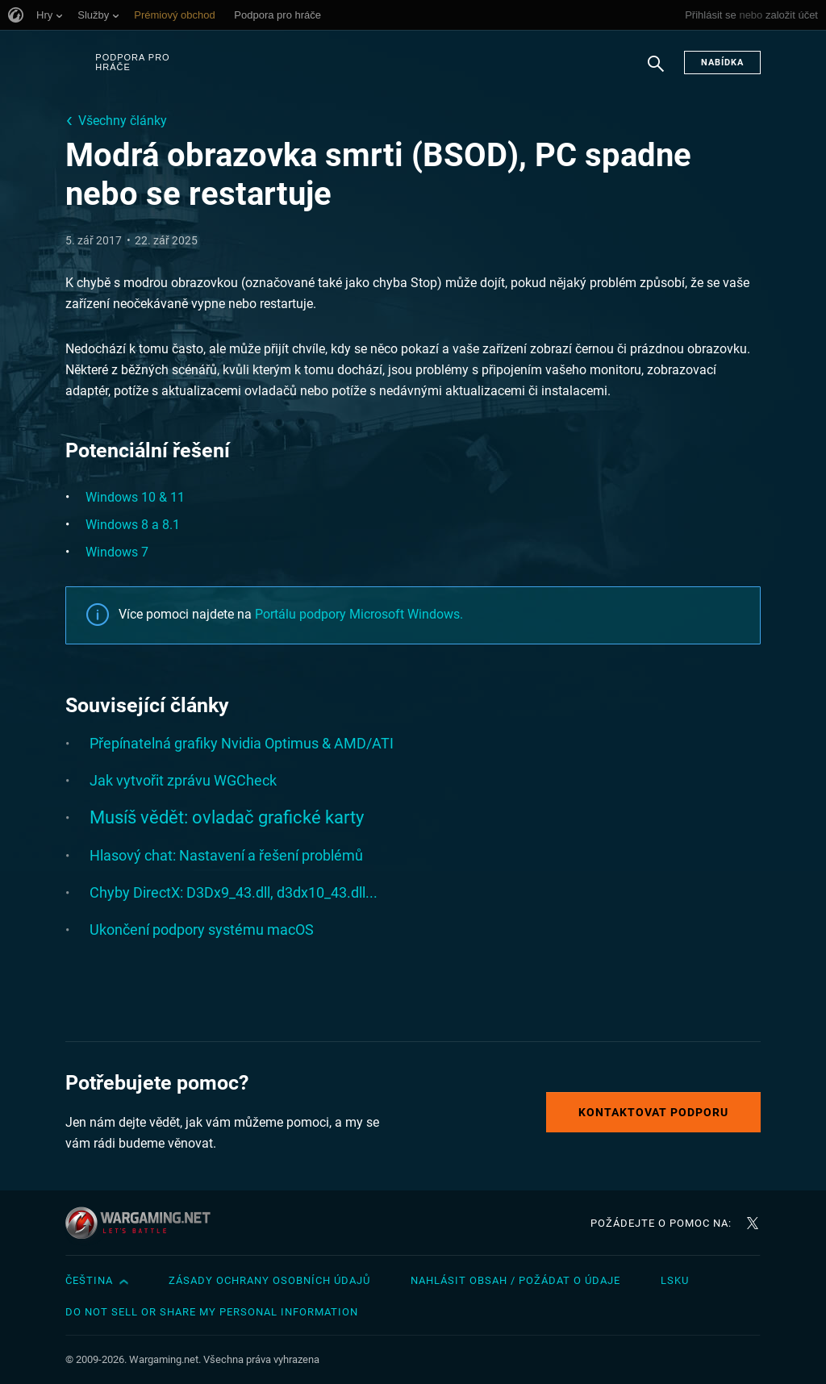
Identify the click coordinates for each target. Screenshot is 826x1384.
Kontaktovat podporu (653, 1112)
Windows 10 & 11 (135, 497)
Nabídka (722, 62)
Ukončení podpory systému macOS (202, 929)
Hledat (656, 71)
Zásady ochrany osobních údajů (269, 1280)
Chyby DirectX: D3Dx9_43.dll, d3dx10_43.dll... (234, 892)
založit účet (792, 15)
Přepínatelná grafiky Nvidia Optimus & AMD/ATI (242, 743)
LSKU (675, 1280)
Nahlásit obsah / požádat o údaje (515, 1280)
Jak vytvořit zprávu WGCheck (183, 780)
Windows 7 (117, 552)
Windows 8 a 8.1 (133, 524)
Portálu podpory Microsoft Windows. (359, 614)
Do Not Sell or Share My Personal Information (211, 1312)
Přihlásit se (710, 15)
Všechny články (122, 120)
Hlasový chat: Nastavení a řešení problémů (226, 855)
